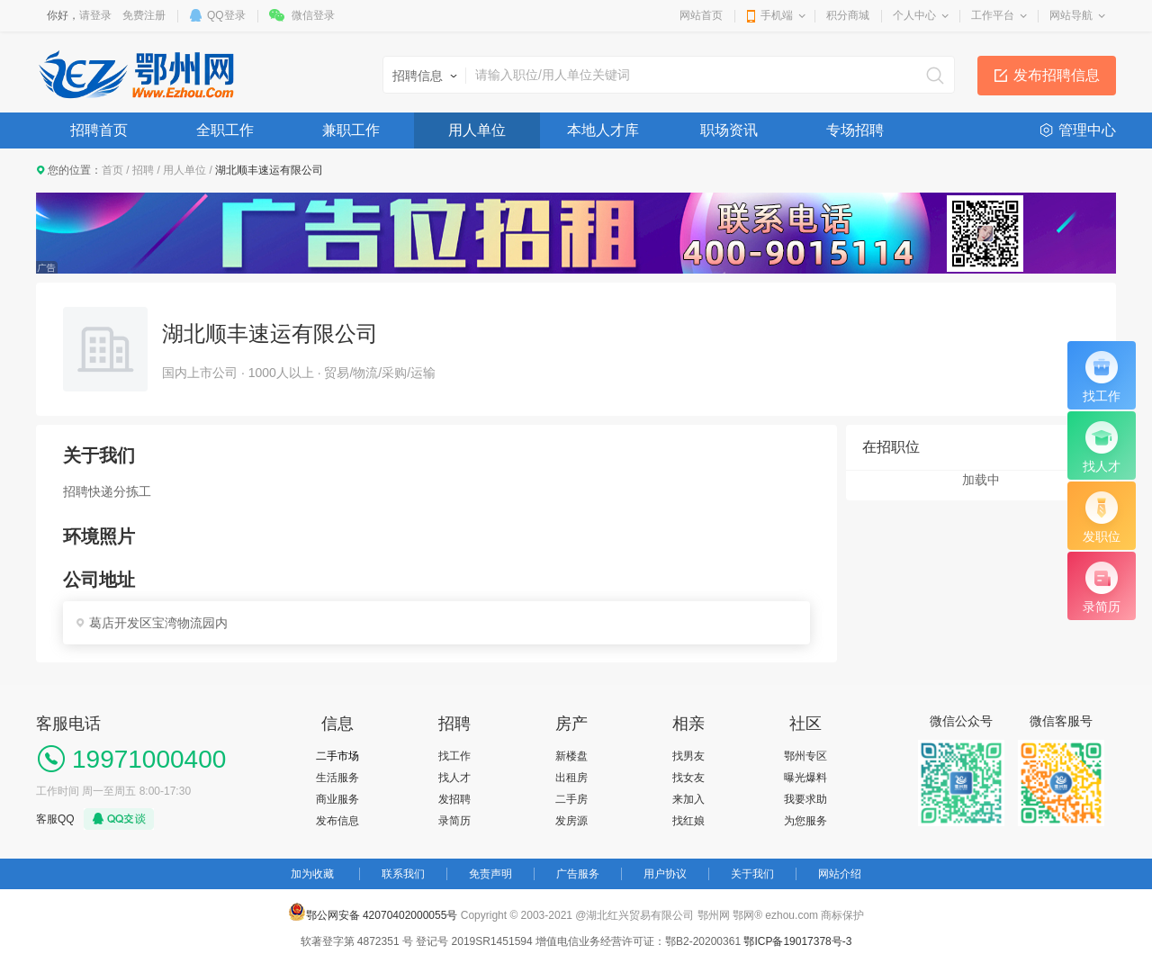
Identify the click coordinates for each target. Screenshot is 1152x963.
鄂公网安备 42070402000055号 (373, 912)
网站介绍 (839, 874)
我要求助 (805, 799)
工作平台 (992, 15)
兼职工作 (351, 130)
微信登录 (313, 15)
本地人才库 (603, 130)
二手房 (571, 799)
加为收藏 (312, 874)
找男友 (688, 756)
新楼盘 (571, 756)
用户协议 (665, 874)
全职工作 (225, 130)
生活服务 (337, 777)
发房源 (571, 820)
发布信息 (337, 820)
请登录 (95, 15)
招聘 (143, 170)
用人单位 (477, 130)
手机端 (776, 15)
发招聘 (454, 799)
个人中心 (914, 15)
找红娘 (688, 820)
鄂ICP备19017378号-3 (797, 941)
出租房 (571, 777)
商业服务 (337, 799)
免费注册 (144, 15)
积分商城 (847, 15)
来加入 (688, 799)
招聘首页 (99, 130)
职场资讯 (729, 130)
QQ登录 (226, 15)
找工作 (454, 756)
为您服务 (805, 820)
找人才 (454, 777)
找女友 (688, 777)
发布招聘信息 (1056, 75)
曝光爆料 (805, 777)
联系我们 (403, 874)
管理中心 (1087, 130)
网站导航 (1071, 15)
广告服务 (577, 874)
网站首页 (701, 15)
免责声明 (490, 874)
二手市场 (337, 756)
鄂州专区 (805, 756)
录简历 (454, 820)
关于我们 (752, 874)
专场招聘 (855, 130)
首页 (112, 170)
